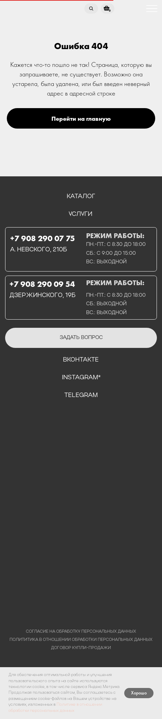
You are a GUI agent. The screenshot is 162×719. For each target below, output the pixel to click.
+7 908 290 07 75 (42, 238)
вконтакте (81, 360)
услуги (80, 214)
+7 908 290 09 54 (42, 284)
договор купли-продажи (81, 648)
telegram (81, 395)
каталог (81, 196)
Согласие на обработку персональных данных (81, 632)
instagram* (81, 378)
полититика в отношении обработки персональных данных (81, 640)
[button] (81, 338)
